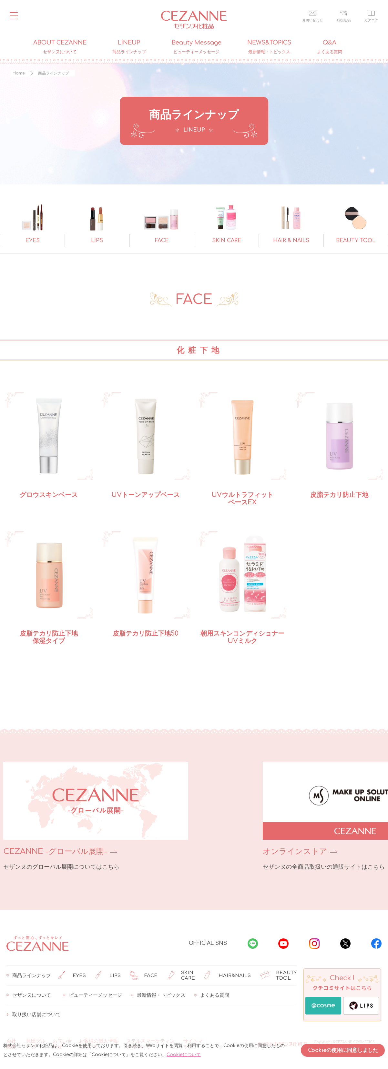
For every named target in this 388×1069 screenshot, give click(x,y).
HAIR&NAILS (227, 975)
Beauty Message (196, 47)
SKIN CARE (181, 975)
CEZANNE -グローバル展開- (55, 851)
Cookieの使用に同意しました (343, 1050)
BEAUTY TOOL (278, 975)
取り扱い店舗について (33, 1014)
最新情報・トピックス (158, 995)
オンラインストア (232, 851)
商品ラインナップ (28, 975)
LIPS (108, 975)
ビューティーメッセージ (92, 995)
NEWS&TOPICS (269, 47)
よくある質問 (211, 995)
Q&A (329, 47)
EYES (72, 975)
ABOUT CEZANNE (60, 47)
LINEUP (129, 47)
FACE (144, 975)
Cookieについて (184, 1054)
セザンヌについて (28, 995)
